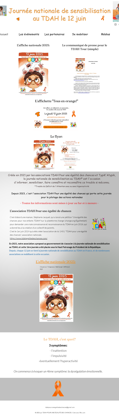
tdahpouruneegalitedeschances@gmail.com (60, 407)
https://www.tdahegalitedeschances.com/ (28, 238)
